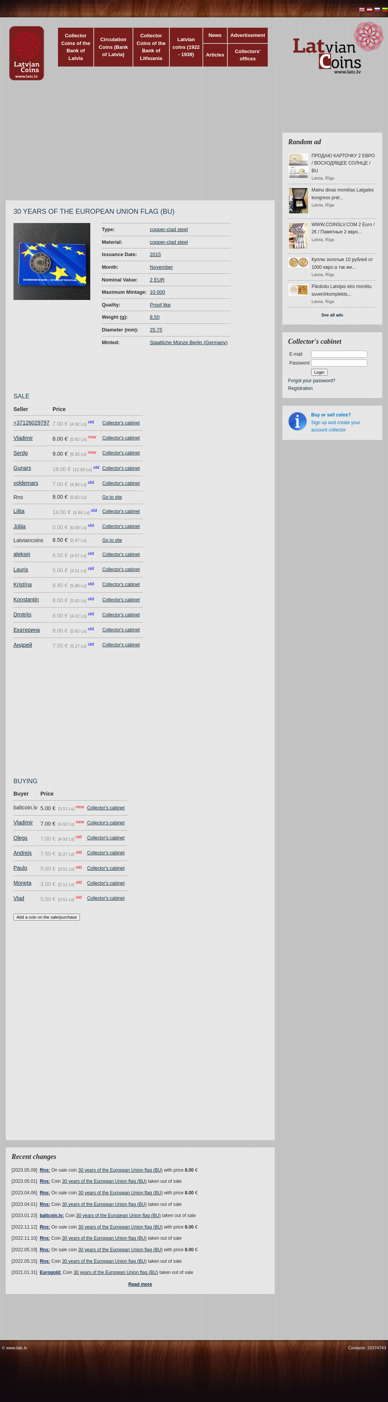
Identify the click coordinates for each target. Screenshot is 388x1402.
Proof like (160, 305)
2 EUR (157, 280)
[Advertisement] (124, 144)
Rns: (45, 1170)
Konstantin (26, 599)
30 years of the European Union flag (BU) (120, 1170)
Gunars (22, 468)
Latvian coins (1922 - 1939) (186, 47)
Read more (140, 1284)
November (161, 267)
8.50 (154, 317)
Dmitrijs (22, 614)
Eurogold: (50, 1272)
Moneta (22, 883)
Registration (300, 388)
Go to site (112, 497)
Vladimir (23, 438)
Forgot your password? (311, 380)
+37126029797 (31, 423)
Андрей (22, 645)
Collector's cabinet (121, 423)
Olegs (20, 838)
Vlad (18, 898)
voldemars (25, 483)
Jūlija (19, 526)
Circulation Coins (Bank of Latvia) (113, 47)
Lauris (20, 569)
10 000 (157, 292)
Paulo (20, 868)
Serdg (20, 453)
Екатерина (26, 630)
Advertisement (247, 35)
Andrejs (22, 853)
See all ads (332, 315)
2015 (155, 254)
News (215, 35)
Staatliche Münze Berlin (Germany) (188, 342)
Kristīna (22, 584)
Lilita (19, 511)
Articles (215, 55)
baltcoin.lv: (52, 1215)
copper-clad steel (169, 229)
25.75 (156, 330)
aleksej (21, 554)
